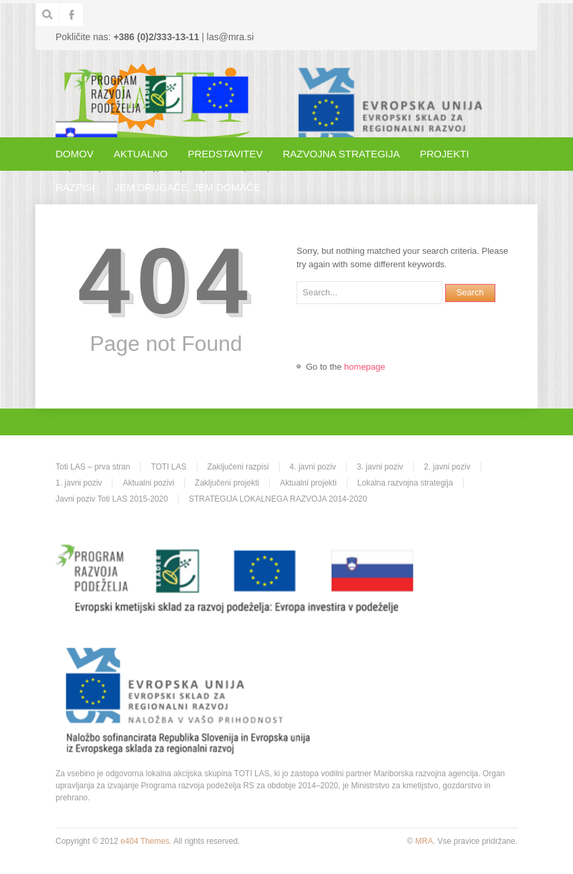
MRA (424, 841)
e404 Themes (144, 841)
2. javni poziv (447, 466)
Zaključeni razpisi (238, 466)
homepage (364, 367)
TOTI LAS (168, 466)
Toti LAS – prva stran (93, 466)
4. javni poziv (313, 466)
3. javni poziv (380, 466)
